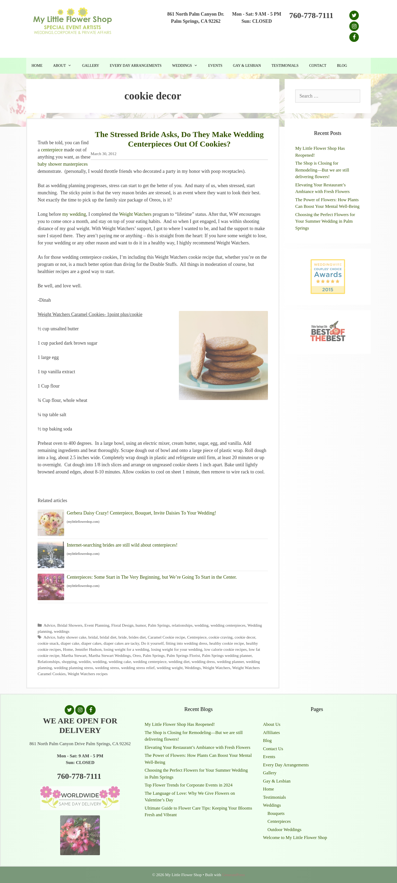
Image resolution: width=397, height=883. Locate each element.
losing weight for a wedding (126, 649)
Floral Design (122, 625)
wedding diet (179, 661)
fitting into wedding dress (186, 643)
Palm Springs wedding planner (227, 655)
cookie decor (245, 637)
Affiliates (271, 732)
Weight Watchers (135, 214)
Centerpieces (279, 821)
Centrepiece (196, 637)
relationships (182, 625)
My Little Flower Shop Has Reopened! (180, 724)
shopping (69, 661)
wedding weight (170, 667)
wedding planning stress (73, 667)
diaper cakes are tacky (121, 643)
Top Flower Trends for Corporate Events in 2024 (189, 785)
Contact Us (273, 748)
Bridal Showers (69, 625)
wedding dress (203, 661)
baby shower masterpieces (63, 164)
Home (37, 66)
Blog (342, 66)
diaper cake (70, 643)
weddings (61, 631)
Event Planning (96, 625)
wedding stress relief (138, 667)
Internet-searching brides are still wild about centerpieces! (122, 545)
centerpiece (52, 149)
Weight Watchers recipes (88, 673)
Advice (49, 625)
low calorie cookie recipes (225, 649)
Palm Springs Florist (183, 655)
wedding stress (107, 667)
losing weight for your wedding (176, 649)
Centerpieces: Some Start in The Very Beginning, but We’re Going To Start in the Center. (152, 577)
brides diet (137, 637)
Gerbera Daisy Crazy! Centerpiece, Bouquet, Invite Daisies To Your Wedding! (141, 513)
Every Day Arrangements (135, 66)
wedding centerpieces (227, 625)
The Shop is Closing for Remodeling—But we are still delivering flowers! (322, 170)
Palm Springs (159, 625)
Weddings (187, 66)
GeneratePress (233, 875)
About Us (271, 724)
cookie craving (220, 637)
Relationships (49, 661)
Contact (317, 66)
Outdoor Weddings (284, 829)
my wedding (74, 214)
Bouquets (275, 813)
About (65, 66)
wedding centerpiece (149, 661)
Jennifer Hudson (88, 649)
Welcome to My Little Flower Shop (295, 837)
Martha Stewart (74, 655)
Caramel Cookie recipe (166, 637)
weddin (85, 661)
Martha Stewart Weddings (110, 655)
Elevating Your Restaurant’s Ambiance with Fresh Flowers (197, 747)
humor (140, 625)
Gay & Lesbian (247, 66)
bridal (93, 637)
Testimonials (285, 66)
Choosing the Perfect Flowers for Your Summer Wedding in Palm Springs (325, 221)
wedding (202, 625)
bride (122, 637)
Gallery (90, 66)
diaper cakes (91, 643)
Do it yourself (152, 643)
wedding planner (230, 661)
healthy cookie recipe (226, 643)
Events (215, 66)
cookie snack (48, 643)
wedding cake (120, 661)
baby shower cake (71, 637)
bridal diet (108, 637)
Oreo (137, 655)
